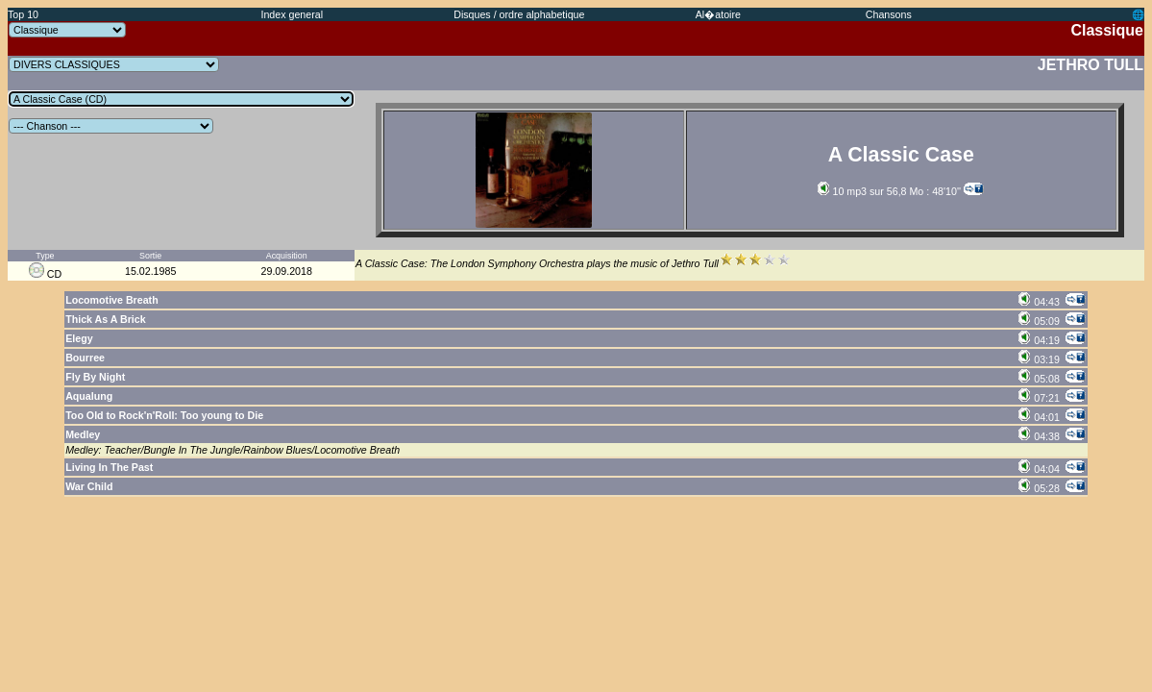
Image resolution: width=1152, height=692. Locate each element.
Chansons (889, 14)
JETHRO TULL (1090, 65)
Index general (291, 14)
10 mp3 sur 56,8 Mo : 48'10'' (889, 191)
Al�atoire (718, 14)
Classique (1106, 30)
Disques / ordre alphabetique (518, 14)
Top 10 (23, 14)
